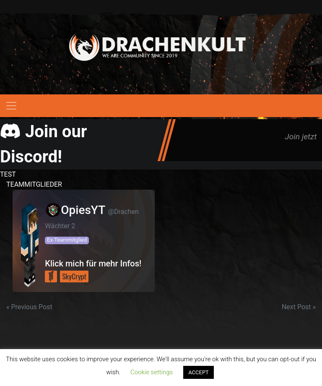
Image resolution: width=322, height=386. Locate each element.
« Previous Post (29, 307)
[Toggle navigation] (11, 106)
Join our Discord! (43, 144)
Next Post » (299, 307)
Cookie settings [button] (151, 372)
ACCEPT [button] (198, 372)
